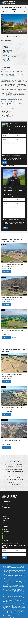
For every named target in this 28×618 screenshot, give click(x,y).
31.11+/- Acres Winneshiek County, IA (12, 264)
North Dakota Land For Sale (9, 471)
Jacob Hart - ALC (12, 58)
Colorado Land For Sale (19, 464)
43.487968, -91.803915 (12, 56)
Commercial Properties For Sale (10, 479)
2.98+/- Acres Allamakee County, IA (12, 297)
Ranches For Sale (18, 481)
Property (4, 516)
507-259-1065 (5, 74)
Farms (7, 50)
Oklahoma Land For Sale (19, 471)
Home (3, 514)
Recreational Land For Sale (10, 482)
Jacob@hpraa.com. (13, 74)
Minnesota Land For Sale (18, 467)
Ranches (10, 50)
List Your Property (6, 522)
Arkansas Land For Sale (9, 464)
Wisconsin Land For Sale (19, 472)
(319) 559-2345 (9, 60)
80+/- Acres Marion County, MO (11, 440)
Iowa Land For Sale (18, 466)
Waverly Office (6, 59)
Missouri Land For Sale (9, 469)
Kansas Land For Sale (9, 467)
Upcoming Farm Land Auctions (14, 484)
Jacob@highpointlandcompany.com (8, 99)
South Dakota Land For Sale (9, 472)
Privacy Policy (22, 159)
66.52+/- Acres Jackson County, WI (12, 374)
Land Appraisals (5, 518)
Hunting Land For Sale (10, 481)
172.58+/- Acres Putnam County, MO (12, 407)
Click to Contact (9, 61)
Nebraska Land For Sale (18, 469)
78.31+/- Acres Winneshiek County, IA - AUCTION (13, 330)
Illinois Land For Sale (10, 466)
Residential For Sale (19, 482)
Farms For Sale (20, 479)
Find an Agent (5, 520)
